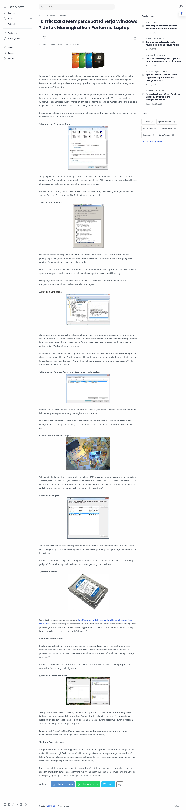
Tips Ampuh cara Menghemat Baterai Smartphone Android (161, 27)
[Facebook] (4, 804)
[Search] (77, 7)
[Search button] (42, 7)
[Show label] (153, 141)
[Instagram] (9, 804)
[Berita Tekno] (169, 128)
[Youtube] (17, 804)
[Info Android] (153, 22)
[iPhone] (162, 39)
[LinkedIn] (21, 804)
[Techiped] (42, 36)
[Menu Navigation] (4, 6)
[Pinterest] (25, 804)
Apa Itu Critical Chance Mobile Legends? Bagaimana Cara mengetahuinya (161, 77)
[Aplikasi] (148, 122)
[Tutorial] (162, 55)
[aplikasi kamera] (166, 122)
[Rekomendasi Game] (156, 91)
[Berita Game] (150, 128)
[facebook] (148, 135)
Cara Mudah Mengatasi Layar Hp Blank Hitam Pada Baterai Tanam (163, 60)
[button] (181, 6)
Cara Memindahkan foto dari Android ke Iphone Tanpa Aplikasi (163, 43)
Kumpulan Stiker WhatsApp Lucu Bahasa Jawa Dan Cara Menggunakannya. (163, 97)
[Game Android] (166, 135)
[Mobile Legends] (154, 71)
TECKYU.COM (16, 6)
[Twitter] (13, 804)
